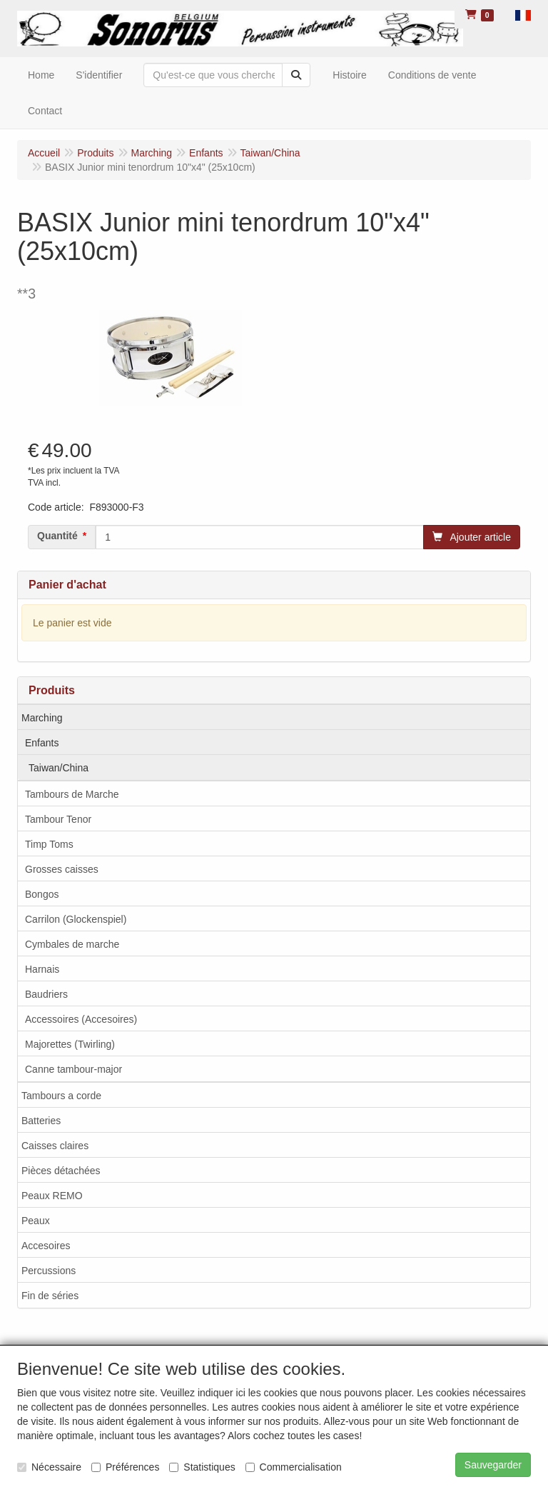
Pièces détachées (61, 1170)
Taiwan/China (58, 767)
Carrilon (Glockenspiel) (75, 919)
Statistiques (202, 1467)
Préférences (125, 1467)
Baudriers (46, 994)
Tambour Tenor (58, 819)
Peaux (35, 1220)
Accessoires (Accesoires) (81, 1019)
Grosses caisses (61, 869)
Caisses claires (54, 1145)
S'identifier (99, 75)
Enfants (42, 742)
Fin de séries (49, 1295)
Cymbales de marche (72, 944)
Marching (42, 718)
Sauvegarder (493, 1465)
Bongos (42, 894)
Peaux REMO (52, 1195)
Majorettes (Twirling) (70, 1044)
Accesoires (45, 1245)
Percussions (48, 1270)
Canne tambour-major (73, 1069)
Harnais (42, 969)
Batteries (41, 1120)
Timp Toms (49, 844)
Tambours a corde (61, 1095)
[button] (523, 14)
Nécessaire (49, 1467)
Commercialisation (293, 1467)
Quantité (57, 536)
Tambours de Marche (72, 794)
